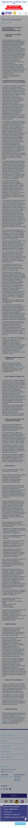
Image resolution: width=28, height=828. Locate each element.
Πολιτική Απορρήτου (14, 816)
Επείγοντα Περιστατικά (13, 8)
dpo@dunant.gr (19, 367)
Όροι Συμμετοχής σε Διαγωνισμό (14, 821)
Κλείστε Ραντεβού (14, 6)
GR (20, 13)
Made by (12, 825)
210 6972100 (17, 778)
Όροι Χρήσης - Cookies (14, 819)
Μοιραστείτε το (5, 23)
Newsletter (14, 795)
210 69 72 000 (17, 2)
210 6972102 (17, 781)
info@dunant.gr (9, 771)
